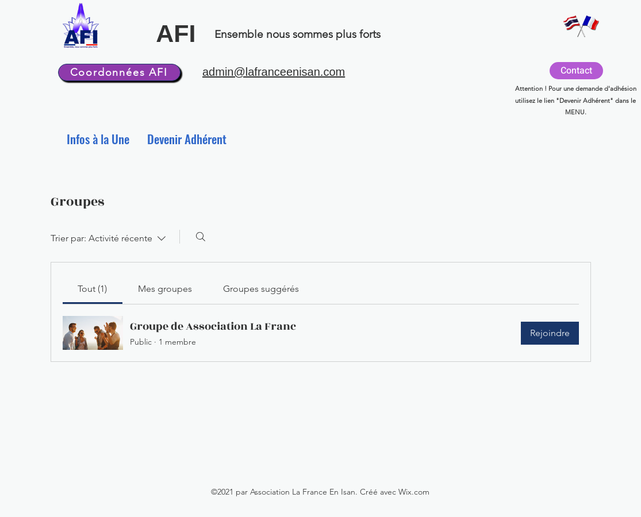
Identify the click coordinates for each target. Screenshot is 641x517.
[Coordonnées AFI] (119, 72)
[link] (92, 288)
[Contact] (576, 70)
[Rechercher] (201, 237)
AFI (175, 33)
